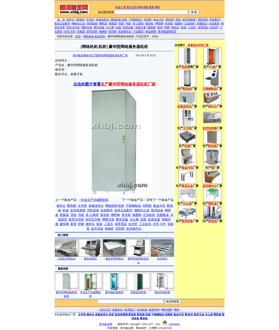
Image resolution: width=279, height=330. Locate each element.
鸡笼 (118, 27)
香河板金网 (105, 324)
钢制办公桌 (78, 23)
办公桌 (209, 314)
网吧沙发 (87, 27)
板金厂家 (121, 7)
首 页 (61, 19)
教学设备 (99, 27)
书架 (128, 23)
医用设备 (92, 23)
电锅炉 (103, 31)
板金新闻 (151, 31)
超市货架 (92, 31)
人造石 (192, 27)
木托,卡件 (69, 31)
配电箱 (170, 19)
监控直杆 (162, 257)
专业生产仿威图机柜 (90, 293)
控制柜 (148, 19)
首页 (78, 36)
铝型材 (113, 31)
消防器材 (202, 19)
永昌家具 (214, 23)
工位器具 (145, 224)
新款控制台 (90, 257)
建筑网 (151, 27)
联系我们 (130, 309)
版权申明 (154, 309)
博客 (157, 7)
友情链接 (142, 309)
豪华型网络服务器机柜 (66, 293)
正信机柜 (189, 23)
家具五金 (199, 314)
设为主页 (105, 309)
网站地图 (143, 7)
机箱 (178, 19)
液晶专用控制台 (114, 257)
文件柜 (90, 19)
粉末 (190, 314)
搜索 (151, 7)
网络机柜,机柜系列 (94, 36)
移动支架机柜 (162, 291)
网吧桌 (103, 23)
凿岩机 (149, 23)
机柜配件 (215, 19)
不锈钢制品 (135, 19)
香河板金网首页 (167, 31)
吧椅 (167, 27)
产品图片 (138, 31)
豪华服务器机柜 (114, 291)
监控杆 (214, 27)
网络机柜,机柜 (119, 19)
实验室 (81, 31)
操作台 (71, 19)
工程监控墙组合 (66, 257)
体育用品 (203, 27)
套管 (160, 27)
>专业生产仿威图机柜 (94, 200)
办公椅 (110, 27)
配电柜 (80, 19)
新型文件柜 (76, 219)
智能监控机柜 (138, 291)
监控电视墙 (189, 19)
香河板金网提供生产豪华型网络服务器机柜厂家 (100, 55)
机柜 (111, 314)
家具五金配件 (62, 23)
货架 (121, 23)
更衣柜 (169, 23)
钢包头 (175, 27)
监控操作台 (124, 31)
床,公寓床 (138, 23)
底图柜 (178, 23)
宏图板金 (202, 23)
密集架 (113, 23)
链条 (183, 27)
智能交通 (140, 27)
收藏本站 (117, 309)
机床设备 (128, 27)
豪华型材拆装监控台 (138, 259)
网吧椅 (159, 23)
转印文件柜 (73, 27)
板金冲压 (158, 19)
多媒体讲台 (102, 19)
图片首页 (132, 7)
